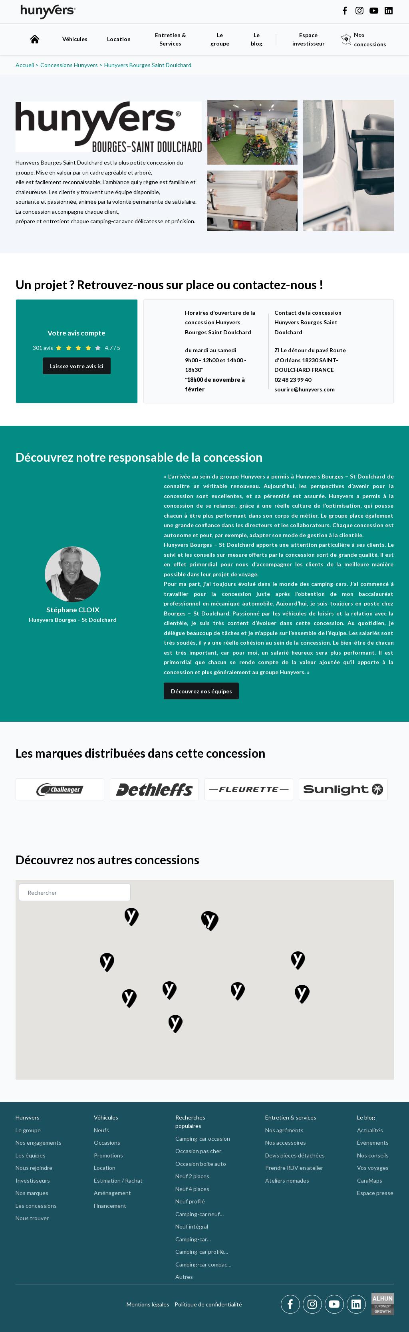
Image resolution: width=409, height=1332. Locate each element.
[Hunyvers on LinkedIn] (388, 11)
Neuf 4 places (192, 1188)
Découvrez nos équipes (201, 691)
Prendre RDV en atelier (294, 1167)
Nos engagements (39, 1142)
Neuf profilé (190, 1201)
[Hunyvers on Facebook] (345, 11)
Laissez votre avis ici (76, 366)
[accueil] (35, 39)
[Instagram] (314, 1304)
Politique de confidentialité (208, 1304)
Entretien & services (290, 1117)
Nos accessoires (285, 1142)
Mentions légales (148, 1304)
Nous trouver (32, 1218)
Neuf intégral (191, 1226)
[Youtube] (336, 1304)
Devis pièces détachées (295, 1155)
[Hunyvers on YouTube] (374, 11)
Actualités (370, 1130)
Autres (184, 1276)
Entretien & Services (170, 39)
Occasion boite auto (200, 1163)
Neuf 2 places (192, 1176)
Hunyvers (28, 1117)
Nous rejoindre (34, 1167)
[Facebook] (292, 1304)
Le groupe (219, 39)
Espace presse (375, 1192)
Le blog (366, 1117)
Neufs (101, 1130)
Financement (110, 1205)
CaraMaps (369, 1180)
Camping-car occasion (202, 1138)
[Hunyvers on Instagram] (359, 11)
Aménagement (112, 1192)
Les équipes (31, 1155)
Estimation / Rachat (118, 1180)
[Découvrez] (60, 789)
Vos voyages (373, 1167)
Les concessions (36, 1205)
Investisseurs (33, 1180)
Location (119, 39)
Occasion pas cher (198, 1150)
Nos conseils (373, 1155)
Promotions (108, 1155)
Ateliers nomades (287, 1180)
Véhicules (74, 39)
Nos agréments (284, 1130)
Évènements (373, 1142)
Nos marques (32, 1192)
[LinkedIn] (356, 1304)
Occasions (107, 1142)
